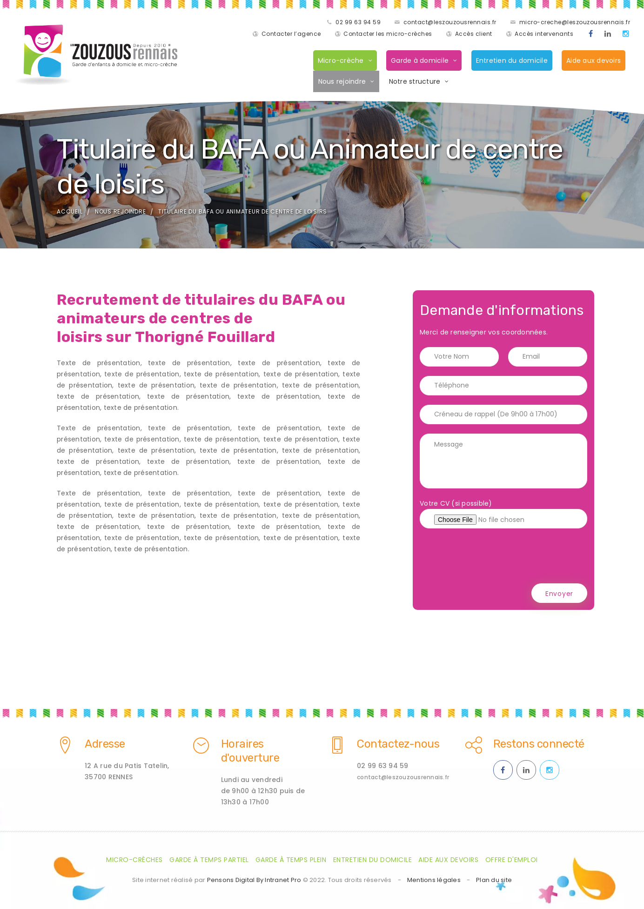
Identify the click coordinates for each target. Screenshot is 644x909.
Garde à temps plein (291, 859)
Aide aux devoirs (591, 61)
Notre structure (412, 82)
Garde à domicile (417, 61)
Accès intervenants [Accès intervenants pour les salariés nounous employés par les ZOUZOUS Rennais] (541, 35)
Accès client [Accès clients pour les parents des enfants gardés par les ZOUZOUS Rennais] (471, 35)
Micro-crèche (338, 61)
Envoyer (559, 595)
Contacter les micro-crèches (385, 35)
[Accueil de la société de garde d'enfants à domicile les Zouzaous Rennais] (92, 55)
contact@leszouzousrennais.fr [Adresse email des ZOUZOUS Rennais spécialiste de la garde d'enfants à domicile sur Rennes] (403, 777)
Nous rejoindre (340, 82)
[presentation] (490, 557)
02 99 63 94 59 (273, 23)
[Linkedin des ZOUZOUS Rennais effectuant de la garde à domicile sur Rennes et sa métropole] (605, 35)
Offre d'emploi (511, 859)
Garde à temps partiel (209, 859)
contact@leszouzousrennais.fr (365, 23)
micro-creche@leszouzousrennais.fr (490, 23)
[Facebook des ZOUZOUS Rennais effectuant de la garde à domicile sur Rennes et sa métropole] (588, 35)
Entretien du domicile (509, 61)
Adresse (105, 743)
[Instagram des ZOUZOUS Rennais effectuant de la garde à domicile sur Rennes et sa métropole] (623, 35)
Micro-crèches (134, 859)
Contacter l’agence (598, 23)
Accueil (69, 213)
